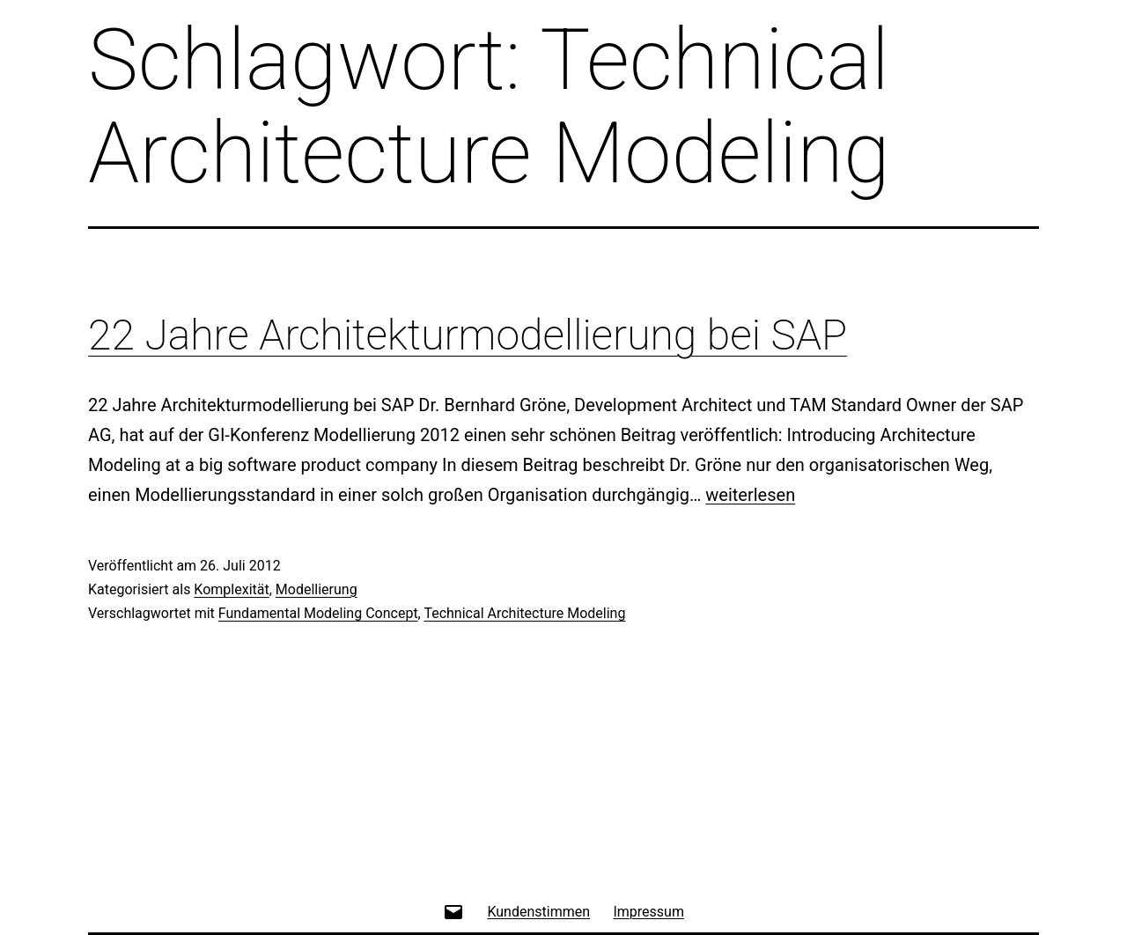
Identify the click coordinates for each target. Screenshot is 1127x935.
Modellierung (316, 589)
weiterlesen (750, 494)
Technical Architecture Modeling (524, 613)
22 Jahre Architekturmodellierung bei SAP (467, 335)
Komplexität (231, 589)
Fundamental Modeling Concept (318, 613)
